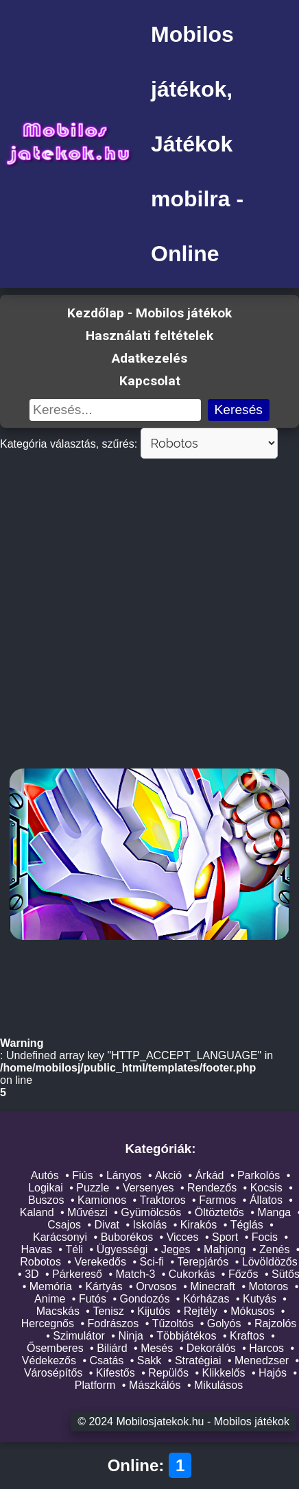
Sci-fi (151, 1262)
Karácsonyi (60, 1238)
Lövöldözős (270, 1262)
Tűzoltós (172, 1324)
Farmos (217, 1201)
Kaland (37, 1213)
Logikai (45, 1188)
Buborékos (127, 1238)
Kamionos (101, 1201)
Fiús (82, 1176)
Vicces (183, 1238)
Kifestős (115, 1373)
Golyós (224, 1324)
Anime (49, 1299)
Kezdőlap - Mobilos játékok (149, 313)
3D (31, 1275)
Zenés (274, 1250)
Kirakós (198, 1225)
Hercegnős (47, 1324)
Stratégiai (198, 1361)
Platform (95, 1386)
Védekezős (49, 1361)
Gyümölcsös (151, 1213)
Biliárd (112, 1349)
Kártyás (103, 1287)
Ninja (130, 1336)
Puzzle (92, 1188)
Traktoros (163, 1201)
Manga (274, 1213)
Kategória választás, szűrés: (68, 444)
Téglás (246, 1225)
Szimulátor (79, 1336)
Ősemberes (55, 1349)
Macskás (58, 1312)
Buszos (46, 1201)
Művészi (87, 1213)
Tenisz (108, 1312)
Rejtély (200, 1312)
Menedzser (262, 1361)
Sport (225, 1238)
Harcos (266, 1349)
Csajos (64, 1225)
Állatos (266, 1201)
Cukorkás (192, 1275)
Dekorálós (211, 1349)
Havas (36, 1250)
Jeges (176, 1250)
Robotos (40, 1262)
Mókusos (252, 1312)
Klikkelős (223, 1373)
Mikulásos (218, 1386)
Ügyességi (122, 1250)
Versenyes (148, 1188)
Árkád (209, 1176)
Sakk (149, 1361)
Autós (45, 1176)
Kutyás (259, 1299)
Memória (50, 1287)
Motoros (269, 1287)
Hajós (273, 1373)
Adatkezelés (149, 358)
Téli (74, 1250)
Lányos (124, 1176)
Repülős (168, 1373)
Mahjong (225, 1250)
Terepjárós (203, 1262)
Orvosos (156, 1287)
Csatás (107, 1361)
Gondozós (144, 1299)
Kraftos (247, 1336)
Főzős (243, 1275)
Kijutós (153, 1312)
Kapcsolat (149, 381)
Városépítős (53, 1373)
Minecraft (212, 1287)
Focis (265, 1238)
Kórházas (206, 1299)
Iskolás (150, 1225)
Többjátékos (186, 1336)
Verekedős (100, 1262)
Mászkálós (155, 1386)
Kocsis (266, 1188)
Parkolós (258, 1176)
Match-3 (136, 1275)
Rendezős (212, 1188)
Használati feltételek (149, 335)
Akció (168, 1176)
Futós (92, 1299)
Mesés (157, 1349)
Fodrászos (113, 1324)
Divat (107, 1225)
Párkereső (77, 1275)
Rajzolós (275, 1324)
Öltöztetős (219, 1213)
